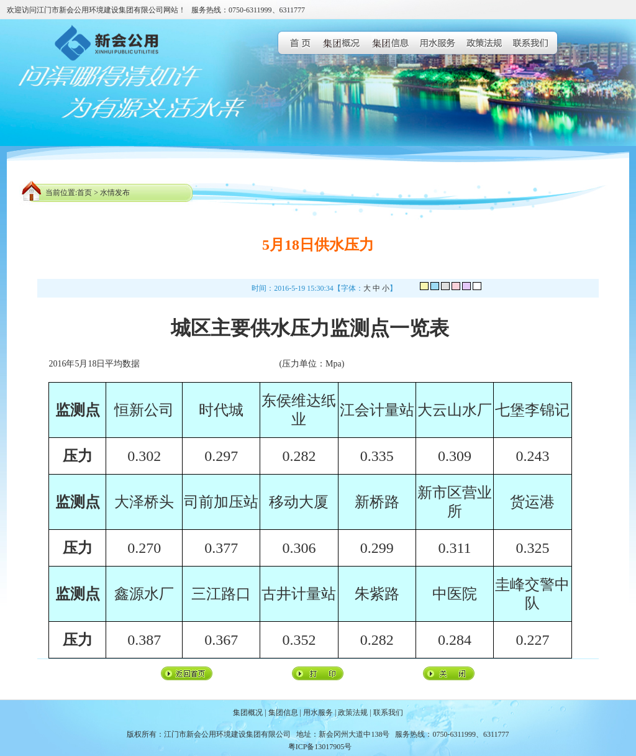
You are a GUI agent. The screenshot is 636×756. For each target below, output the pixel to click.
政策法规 (353, 712)
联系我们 (388, 712)
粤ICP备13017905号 (320, 746)
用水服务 (318, 712)
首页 (84, 192)
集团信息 (283, 712)
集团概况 (248, 712)
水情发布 (115, 192)
